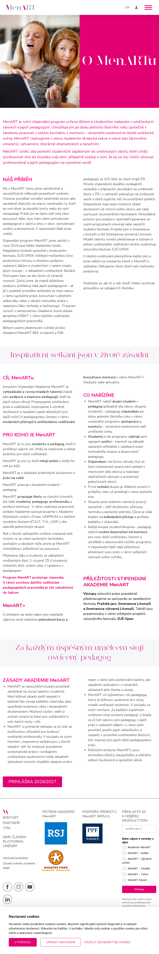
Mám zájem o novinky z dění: (138, 840)
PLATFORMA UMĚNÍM (13, 843)
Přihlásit (139, 889)
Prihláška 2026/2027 (33, 782)
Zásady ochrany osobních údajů (19, 865)
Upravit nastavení (60, 942)
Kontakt (11, 817)
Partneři (11, 823)
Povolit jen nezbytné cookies (107, 942)
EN (127, 7)
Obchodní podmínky (15, 858)
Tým (6, 828)
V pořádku (23, 942)
